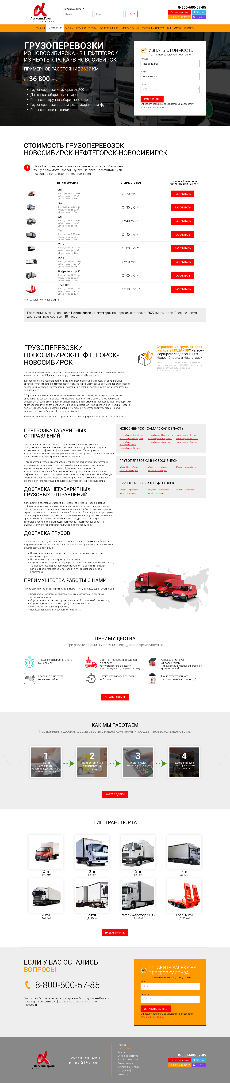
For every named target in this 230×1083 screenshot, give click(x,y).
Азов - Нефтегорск (128, 493)
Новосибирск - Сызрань (159, 442)
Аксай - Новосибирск (157, 470)
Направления (55, 28)
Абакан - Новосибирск (158, 467)
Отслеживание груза (153, 28)
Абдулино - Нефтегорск (158, 490)
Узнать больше (115, 697)
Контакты (189, 28)
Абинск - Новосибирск (186, 467)
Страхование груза (86, 28)
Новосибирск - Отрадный (131, 438)
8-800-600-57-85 (192, 7)
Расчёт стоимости (109, 28)
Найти (131, 14)
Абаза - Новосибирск (128, 467)
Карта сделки (115, 794)
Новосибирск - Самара (129, 448)
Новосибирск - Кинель (186, 435)
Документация (130, 28)
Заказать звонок (180, 12)
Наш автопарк (115, 932)
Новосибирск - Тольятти (187, 442)
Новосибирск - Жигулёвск (160, 438)
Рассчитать (183, 193)
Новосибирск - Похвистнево (160, 435)
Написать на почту (180, 17)
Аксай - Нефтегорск (157, 493)
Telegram (200, 12)
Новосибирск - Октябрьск (131, 435)
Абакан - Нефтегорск (128, 490)
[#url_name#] (174, 28)
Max (200, 17)
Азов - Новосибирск (128, 470)
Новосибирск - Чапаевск (187, 438)
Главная (40, 28)
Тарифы (69, 28)
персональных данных (152, 107)
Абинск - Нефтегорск (185, 490)
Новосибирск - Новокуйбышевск (127, 443)
